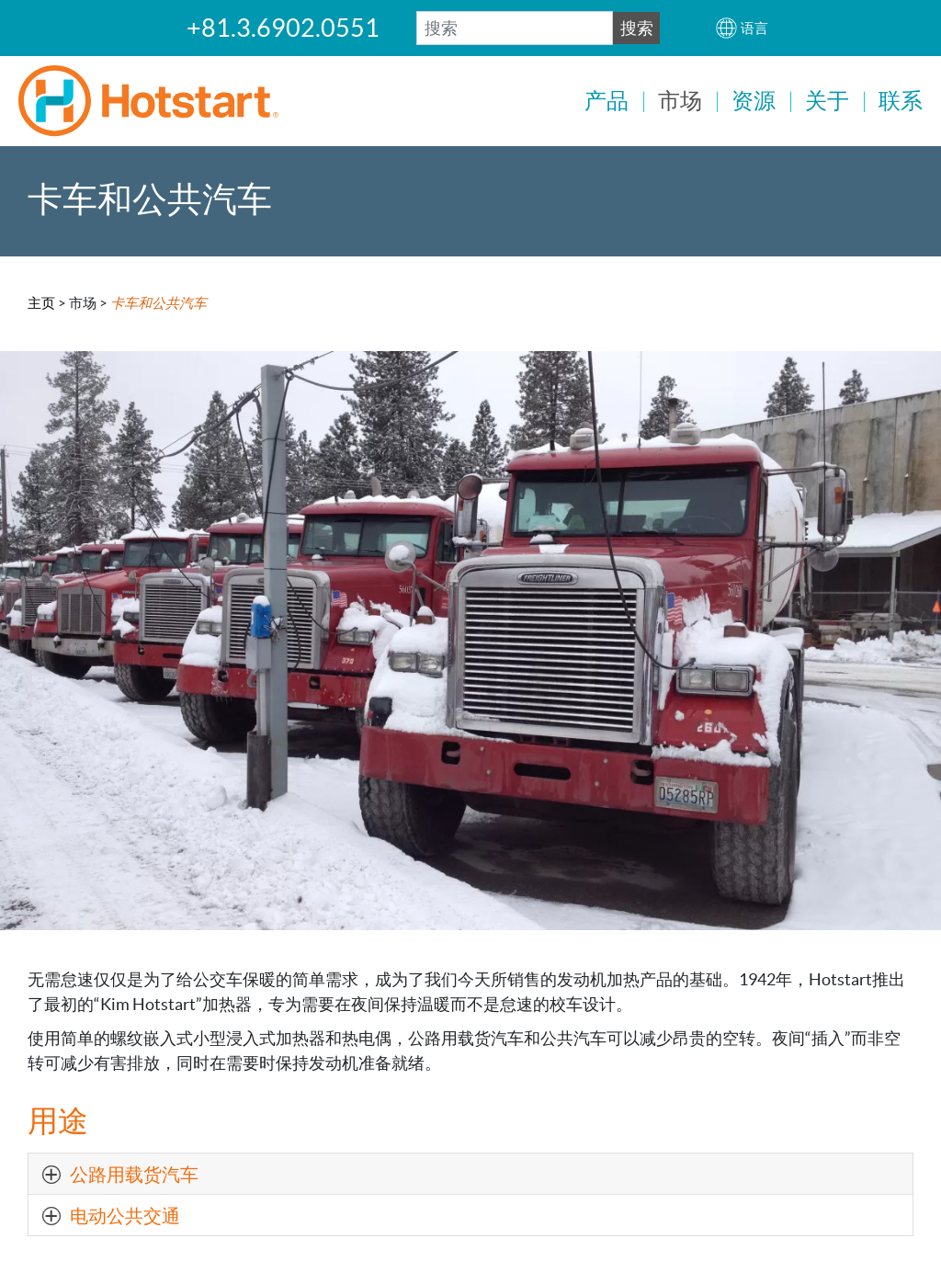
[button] (741, 28)
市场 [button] (680, 100)
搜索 (636, 28)
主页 (41, 301)
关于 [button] (827, 100)
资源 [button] (753, 100)
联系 (901, 100)
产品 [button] (606, 100)
